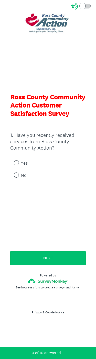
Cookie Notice (54, 312)
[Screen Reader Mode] (81, 6)
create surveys (55, 287)
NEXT (48, 258)
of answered (46, 352)
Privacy (37, 312)
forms (75, 287)
